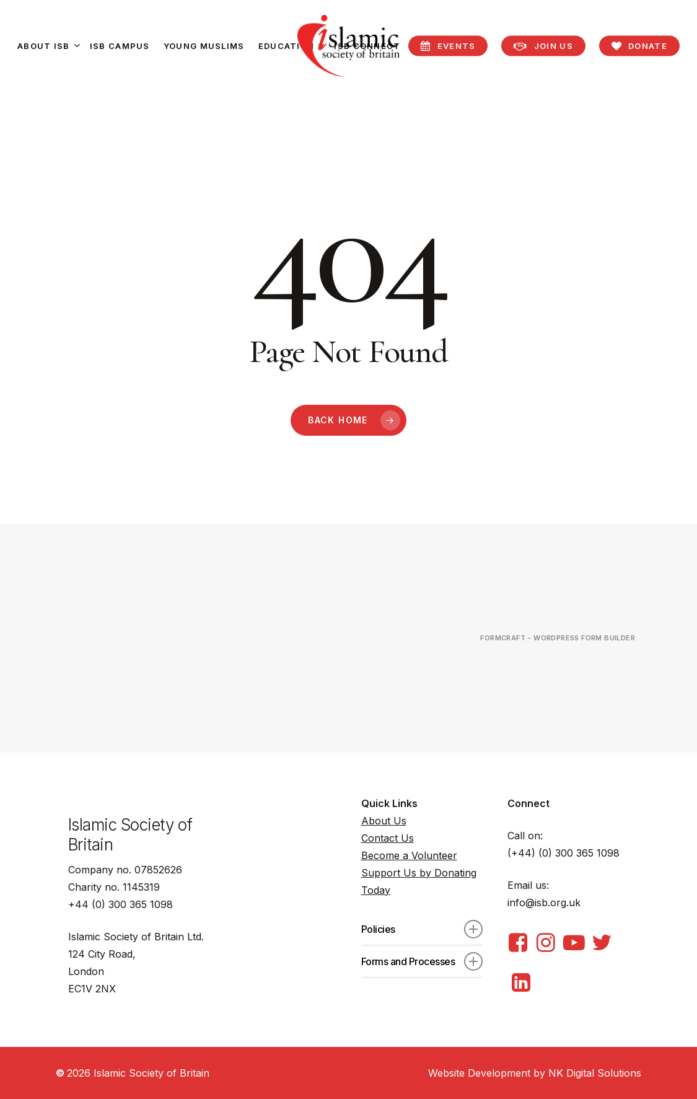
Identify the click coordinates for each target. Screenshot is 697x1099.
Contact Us (387, 838)
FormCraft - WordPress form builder (557, 637)
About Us (383, 820)
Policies (422, 929)
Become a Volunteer (409, 855)
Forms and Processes (422, 961)
